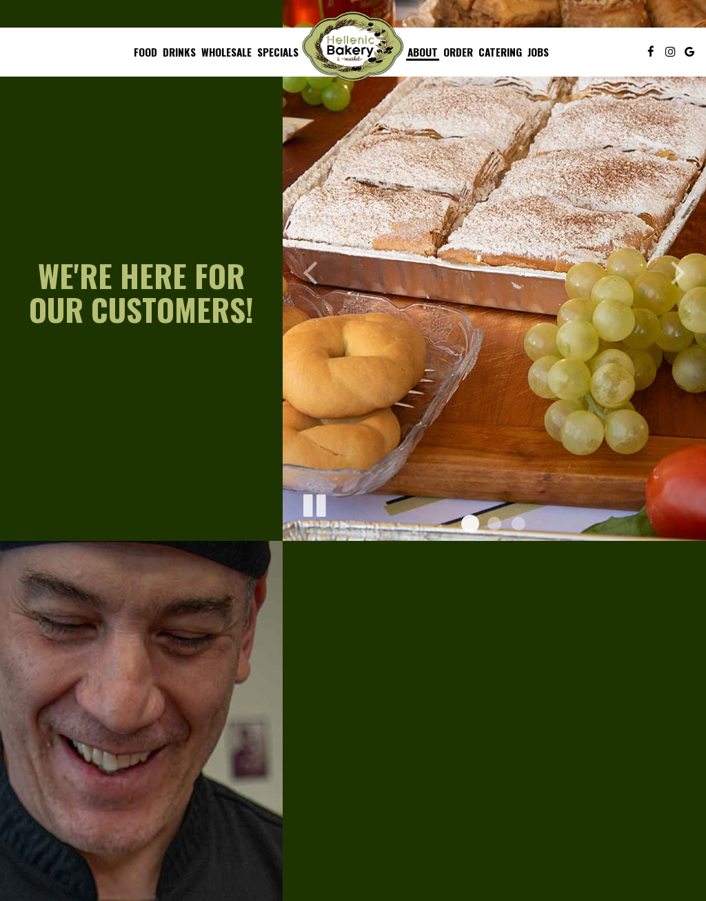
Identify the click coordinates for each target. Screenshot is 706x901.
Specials (278, 52)
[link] (353, 46)
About (422, 52)
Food (145, 52)
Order (458, 52)
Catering (500, 52)
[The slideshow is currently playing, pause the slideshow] (313, 503)
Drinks (179, 52)
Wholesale (226, 52)
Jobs (538, 52)
